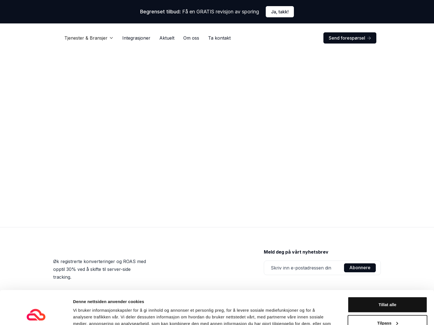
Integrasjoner (136, 38)
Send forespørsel (350, 38)
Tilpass (387, 291)
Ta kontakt (219, 38)
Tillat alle (387, 273)
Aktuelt (166, 38)
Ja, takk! (280, 12)
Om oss (191, 38)
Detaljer (81, 314)
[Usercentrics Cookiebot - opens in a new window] (36, 314)
